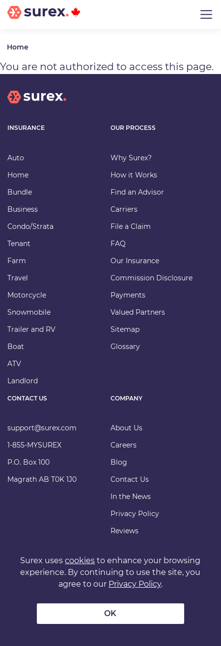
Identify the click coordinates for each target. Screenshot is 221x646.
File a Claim (130, 226)
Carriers (124, 209)
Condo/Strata (30, 226)
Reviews (124, 530)
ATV (14, 363)
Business (22, 209)
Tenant (18, 243)
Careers (123, 445)
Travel (17, 277)
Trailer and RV (31, 329)
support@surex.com (42, 427)
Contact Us (129, 479)
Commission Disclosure (151, 277)
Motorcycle (26, 295)
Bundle (19, 192)
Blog (118, 462)
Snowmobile (29, 312)
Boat (15, 346)
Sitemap (124, 329)
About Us (126, 427)
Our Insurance (134, 260)
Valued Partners (137, 312)
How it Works (133, 175)
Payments (127, 295)
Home (17, 47)
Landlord (22, 380)
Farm (16, 260)
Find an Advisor (137, 192)
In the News (130, 496)
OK (110, 613)
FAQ (118, 243)
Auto (15, 157)
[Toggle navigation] (206, 14)
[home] (36, 105)
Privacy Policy (134, 513)
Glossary (125, 346)
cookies (80, 560)
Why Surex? (131, 157)
